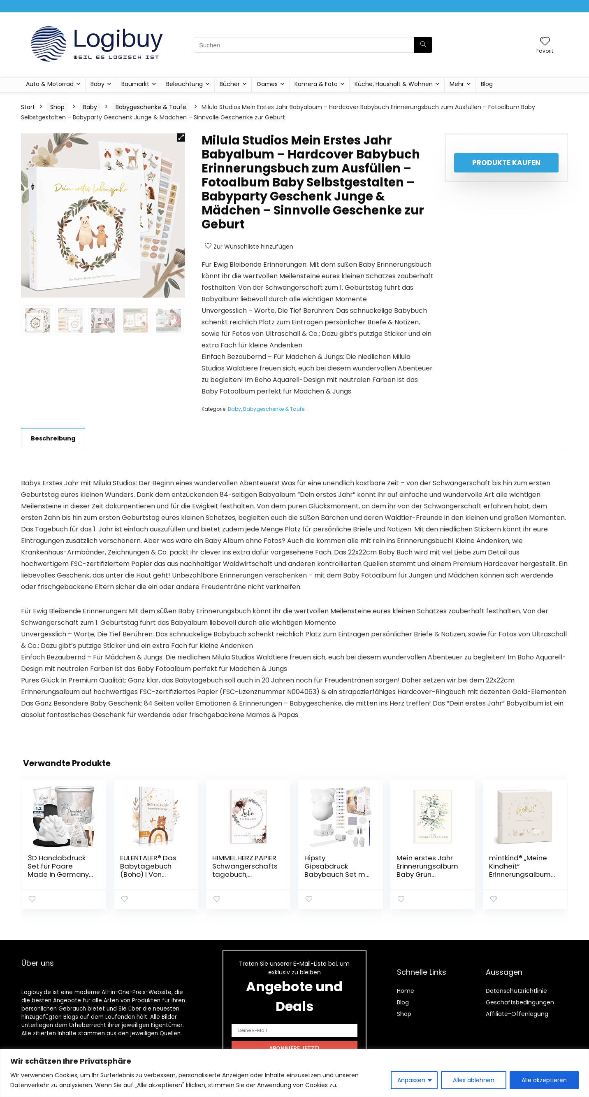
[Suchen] (423, 45)
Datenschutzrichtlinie (516, 991)
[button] (181, 137)
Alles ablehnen (473, 1080)
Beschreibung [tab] (53, 438)
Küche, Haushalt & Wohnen (394, 84)
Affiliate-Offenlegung (517, 1014)
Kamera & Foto (316, 84)
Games (267, 84)
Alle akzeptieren (544, 1080)
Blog (487, 84)
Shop (57, 107)
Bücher (230, 84)
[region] (294, 1073)
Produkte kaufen (506, 163)
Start (28, 107)
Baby (97, 84)
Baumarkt (135, 84)
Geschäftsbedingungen (520, 1002)
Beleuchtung (184, 84)
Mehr (457, 84)
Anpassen (411, 1080)
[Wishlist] (545, 42)
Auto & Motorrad (50, 84)
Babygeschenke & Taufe (151, 107)
